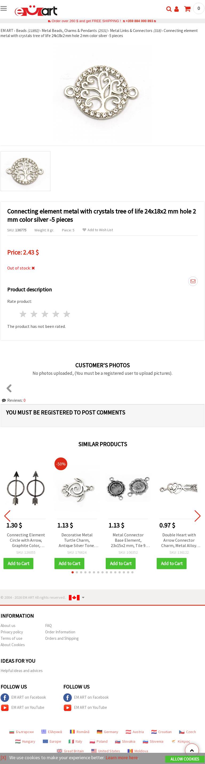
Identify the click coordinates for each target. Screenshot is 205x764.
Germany (107, 731)
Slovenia (153, 741)
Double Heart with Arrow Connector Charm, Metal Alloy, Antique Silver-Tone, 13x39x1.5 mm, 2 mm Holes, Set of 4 (179, 540)
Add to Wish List (97, 230)
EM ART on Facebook (23, 697)
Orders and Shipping (62, 638)
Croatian (161, 731)
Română (79, 731)
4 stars (55, 313)
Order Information (60, 631)
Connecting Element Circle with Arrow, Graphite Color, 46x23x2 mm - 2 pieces (26, 540)
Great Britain (70, 751)
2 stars (34, 313)
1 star (23, 313)
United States (105, 751)
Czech (187, 731)
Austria (135, 731)
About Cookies (13, 644)
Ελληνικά (51, 731)
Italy (75, 741)
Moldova (138, 751)
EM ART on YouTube (22, 707)
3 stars (45, 313)
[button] (73, 572)
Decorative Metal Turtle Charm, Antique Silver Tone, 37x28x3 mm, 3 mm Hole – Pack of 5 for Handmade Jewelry (77, 540)
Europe (52, 741)
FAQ (48, 625)
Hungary (25, 741)
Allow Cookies (185, 759)
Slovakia (125, 741)
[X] (3, 757)
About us (8, 625)
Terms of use (11, 638)
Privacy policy (12, 631)
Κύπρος (180, 741)
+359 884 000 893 (139, 21)
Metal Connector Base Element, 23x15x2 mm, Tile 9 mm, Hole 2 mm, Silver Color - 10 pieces (128, 540)
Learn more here (122, 757)
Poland (99, 741)
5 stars (66, 313)
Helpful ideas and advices (22, 670)
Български (21, 731)
